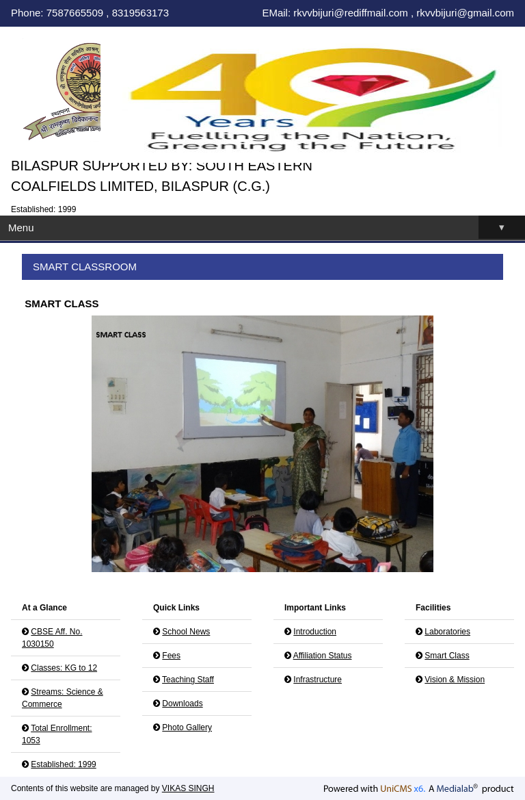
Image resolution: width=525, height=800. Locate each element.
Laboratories (447, 631)
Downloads (182, 703)
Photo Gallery (187, 727)
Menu (266, 228)
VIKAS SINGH (188, 788)
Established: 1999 (63, 764)
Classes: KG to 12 (64, 668)
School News (186, 631)
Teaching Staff (188, 679)
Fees (171, 655)
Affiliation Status (322, 655)
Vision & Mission (455, 679)
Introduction (314, 631)
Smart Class (447, 655)
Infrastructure (317, 679)
